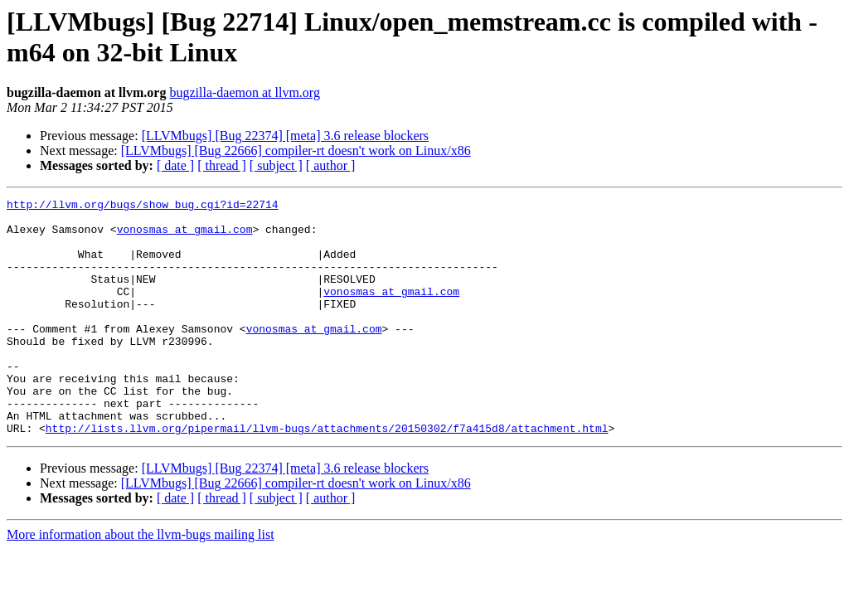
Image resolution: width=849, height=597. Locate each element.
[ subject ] (276, 165)
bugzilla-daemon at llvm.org (244, 92)
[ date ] (175, 165)
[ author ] (331, 165)
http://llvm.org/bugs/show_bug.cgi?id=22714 (143, 206)
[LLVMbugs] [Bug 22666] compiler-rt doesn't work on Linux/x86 (296, 150)
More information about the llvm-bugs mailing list (140, 582)
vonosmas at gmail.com (185, 236)
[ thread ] (221, 165)
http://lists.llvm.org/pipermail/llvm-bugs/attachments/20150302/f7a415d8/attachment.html (327, 475)
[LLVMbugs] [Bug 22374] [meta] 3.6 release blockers (285, 136)
